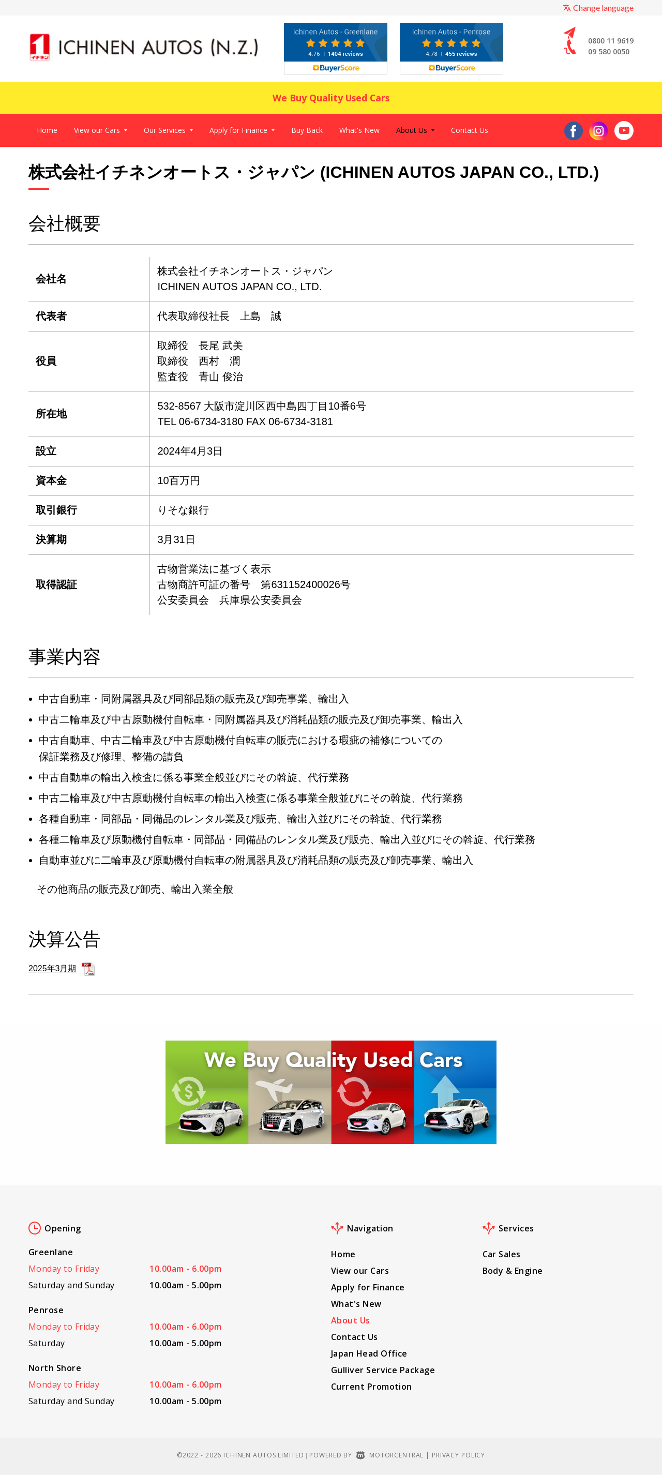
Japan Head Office (369, 1353)
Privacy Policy (458, 1455)
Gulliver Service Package (383, 1370)
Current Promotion (371, 1386)
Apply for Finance (242, 130)
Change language (598, 7)
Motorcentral (390, 1455)
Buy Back (307, 130)
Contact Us (469, 130)
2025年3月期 (61, 969)
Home (47, 130)
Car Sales (502, 1254)
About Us (415, 130)
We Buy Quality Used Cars (331, 97)
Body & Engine (513, 1270)
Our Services (168, 130)
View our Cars (100, 130)
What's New (359, 130)
